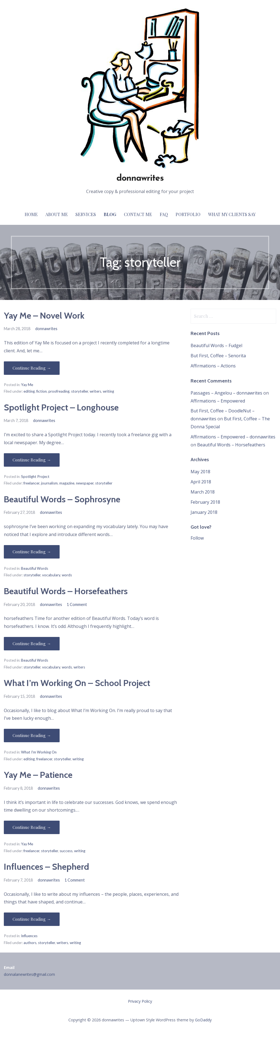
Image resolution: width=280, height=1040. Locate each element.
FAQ (164, 214)
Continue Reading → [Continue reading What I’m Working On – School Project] (32, 735)
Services (85, 214)
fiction (41, 391)
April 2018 (201, 482)
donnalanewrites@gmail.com (29, 974)
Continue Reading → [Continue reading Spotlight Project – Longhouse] (32, 460)
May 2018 (200, 472)
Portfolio (188, 214)
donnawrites (140, 178)
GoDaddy (203, 1019)
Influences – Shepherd (46, 866)
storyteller (79, 391)
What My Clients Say (232, 214)
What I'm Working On (39, 752)
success (66, 851)
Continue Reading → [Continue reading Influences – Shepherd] (32, 919)
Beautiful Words (34, 568)
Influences (29, 936)
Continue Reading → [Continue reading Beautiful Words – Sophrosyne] (32, 551)
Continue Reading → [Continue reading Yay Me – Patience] (32, 827)
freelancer (31, 483)
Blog (110, 214)
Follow (197, 538)
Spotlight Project (35, 476)
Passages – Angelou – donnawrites (226, 393)
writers (95, 391)
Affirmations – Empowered (218, 401)
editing (29, 391)
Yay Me (27, 384)
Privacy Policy (140, 1001)
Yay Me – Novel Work (44, 315)
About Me (56, 214)
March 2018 (203, 492)
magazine (66, 483)
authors (30, 942)
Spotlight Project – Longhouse (61, 407)
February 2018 (205, 502)
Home (31, 214)
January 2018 (204, 512)
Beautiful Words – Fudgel (216, 345)
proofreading (58, 391)
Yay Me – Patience (38, 774)
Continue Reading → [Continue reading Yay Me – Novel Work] (32, 368)
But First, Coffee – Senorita (218, 356)
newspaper (85, 483)
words (67, 575)
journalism (49, 483)
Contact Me (138, 214)
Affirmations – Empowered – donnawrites (233, 437)
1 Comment (77, 604)
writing (108, 391)
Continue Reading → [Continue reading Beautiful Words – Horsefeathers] (32, 643)
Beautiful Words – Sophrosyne (62, 499)
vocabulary (51, 575)
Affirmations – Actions (213, 366)
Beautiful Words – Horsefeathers (66, 591)
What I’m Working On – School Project (77, 683)
